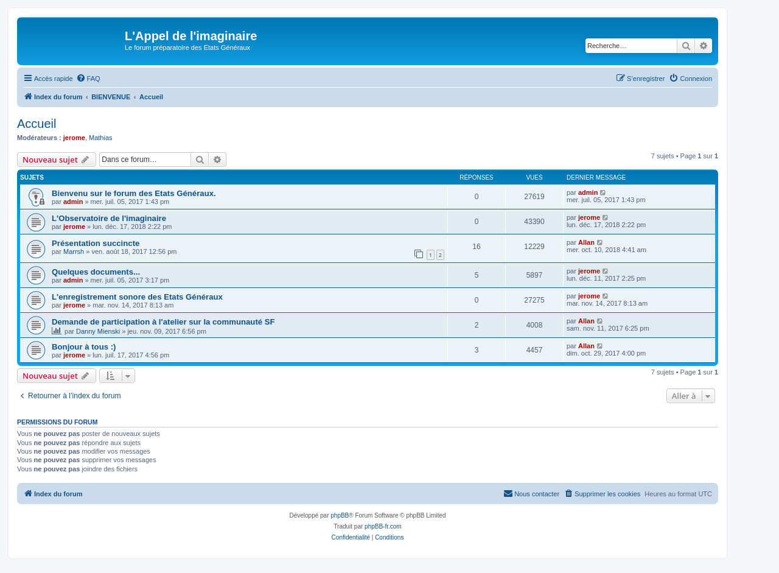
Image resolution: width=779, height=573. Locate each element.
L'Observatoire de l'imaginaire (109, 218)
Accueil (36, 123)
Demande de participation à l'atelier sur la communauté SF (163, 321)
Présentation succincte (95, 243)
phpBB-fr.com (383, 526)
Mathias (101, 137)
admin (73, 201)
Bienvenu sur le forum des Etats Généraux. (134, 193)
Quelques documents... (96, 271)
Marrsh (73, 251)
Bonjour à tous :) (84, 346)
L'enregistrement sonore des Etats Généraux (137, 296)
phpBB (339, 515)
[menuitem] (88, 78)
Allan (586, 242)
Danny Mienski (98, 331)
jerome (74, 137)
